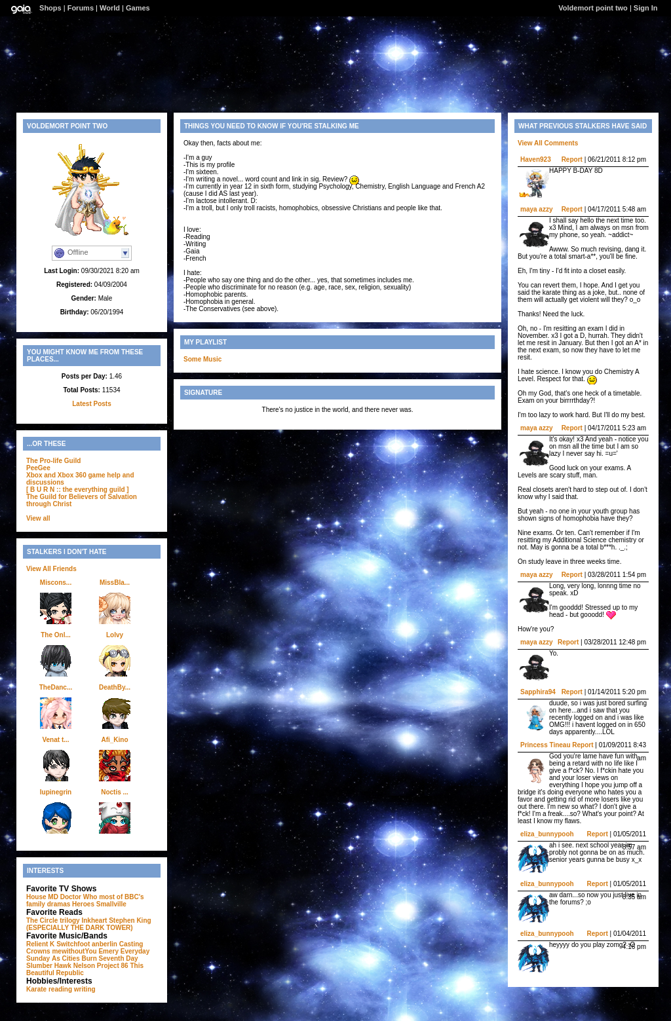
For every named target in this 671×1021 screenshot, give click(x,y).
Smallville (111, 904)
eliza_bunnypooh (547, 834)
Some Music (202, 359)
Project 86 (112, 965)
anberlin (104, 944)
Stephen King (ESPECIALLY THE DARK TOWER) (88, 924)
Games (138, 8)
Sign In (646, 8)
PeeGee (38, 468)
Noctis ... (114, 792)
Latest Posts (91, 403)
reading (60, 989)
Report (572, 159)
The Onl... (56, 635)
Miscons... (55, 582)
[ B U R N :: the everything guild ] (77, 489)
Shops (50, 8)
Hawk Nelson (74, 965)
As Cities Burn (74, 958)
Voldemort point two (593, 8)
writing (85, 989)
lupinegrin (55, 792)
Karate (36, 989)
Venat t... (55, 739)
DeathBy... (114, 687)
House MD (42, 896)
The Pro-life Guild (53, 460)
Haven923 (535, 159)
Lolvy (114, 635)
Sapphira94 (538, 692)
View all (38, 518)
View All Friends (51, 568)
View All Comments (548, 143)
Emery (108, 951)
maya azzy (536, 209)
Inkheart (94, 920)
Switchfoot (73, 944)
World (110, 8)
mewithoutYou (74, 951)
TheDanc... (56, 687)
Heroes (83, 904)
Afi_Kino (114, 739)
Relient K (40, 944)
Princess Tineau (545, 745)
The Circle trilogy (53, 920)
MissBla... (115, 582)
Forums (80, 8)
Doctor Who (79, 896)
